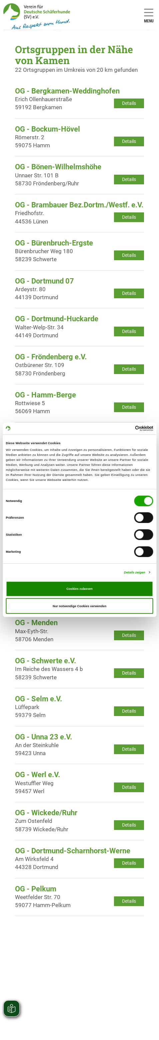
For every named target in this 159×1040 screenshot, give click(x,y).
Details (129, 103)
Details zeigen (134, 572)
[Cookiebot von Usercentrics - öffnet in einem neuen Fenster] (124, 428)
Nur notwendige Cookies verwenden (79, 606)
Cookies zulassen (79, 588)
